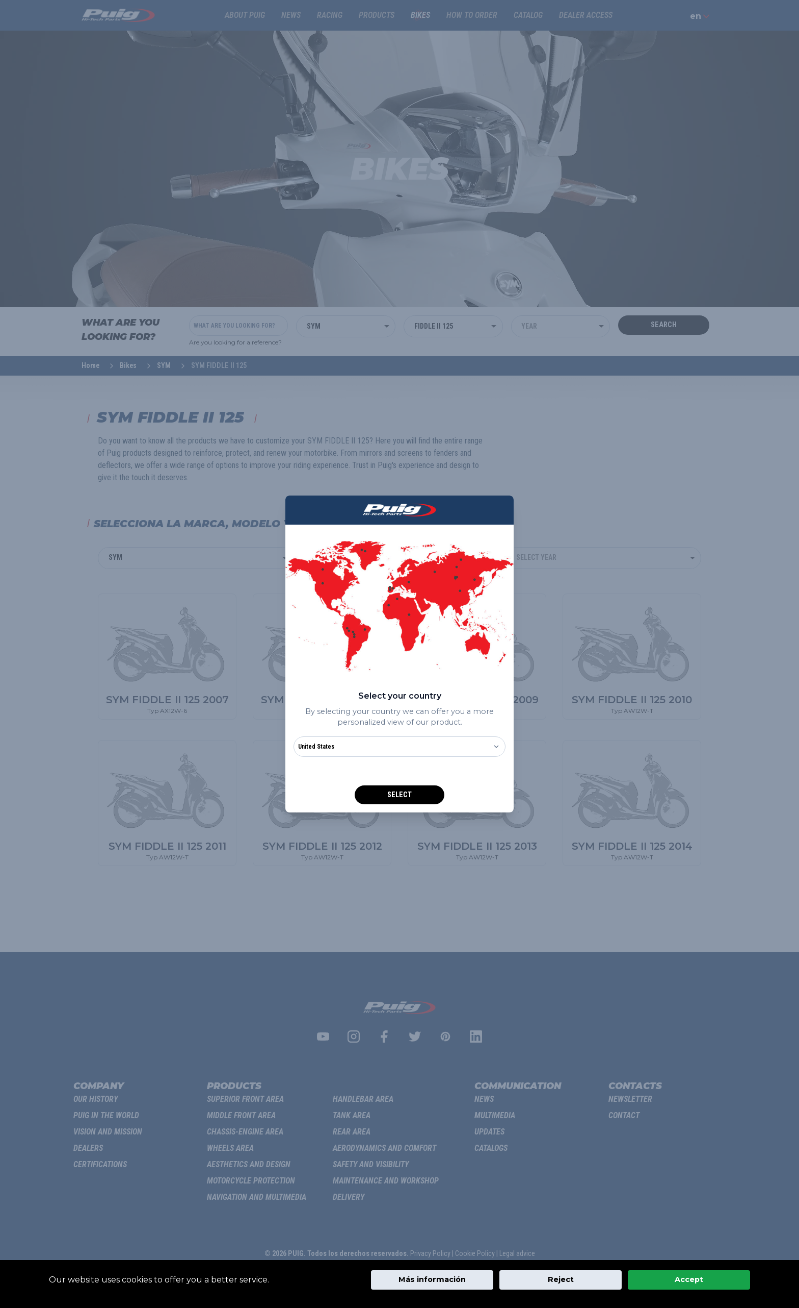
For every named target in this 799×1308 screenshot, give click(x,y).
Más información (432, 1279)
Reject (561, 1279)
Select (399, 795)
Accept (689, 1279)
